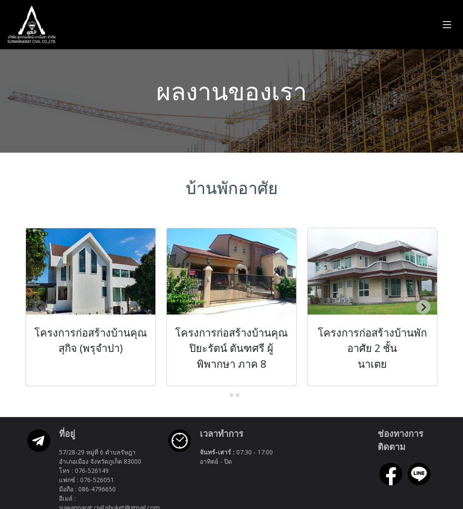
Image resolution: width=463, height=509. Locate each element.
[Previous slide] (40, 307)
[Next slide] (423, 307)
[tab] (225, 395)
